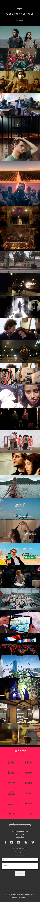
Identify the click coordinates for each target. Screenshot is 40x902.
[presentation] (20, 881)
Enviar (20, 873)
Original (19, 9)
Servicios (19, 21)
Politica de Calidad (20, 848)
